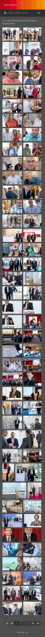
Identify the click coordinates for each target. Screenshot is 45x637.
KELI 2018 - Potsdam (19, 12)
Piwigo (26, 632)
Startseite (5, 13)
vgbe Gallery (10, 4)
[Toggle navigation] (38, 5)
